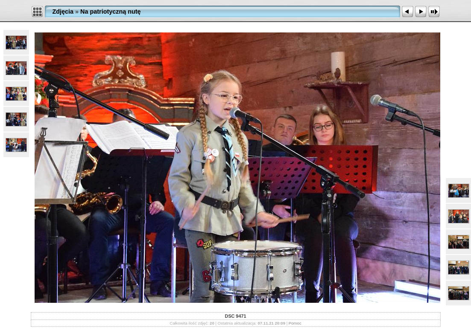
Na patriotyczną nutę (110, 11)
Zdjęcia (63, 11)
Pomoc (295, 323)
